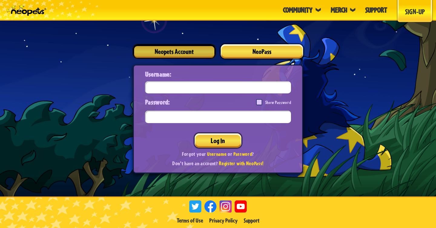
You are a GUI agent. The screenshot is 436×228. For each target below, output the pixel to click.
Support (251, 220)
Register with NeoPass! (241, 163)
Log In (218, 140)
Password (242, 154)
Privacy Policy (223, 220)
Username (216, 154)
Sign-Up (415, 11)
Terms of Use (190, 220)
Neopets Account (174, 51)
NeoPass (262, 51)
